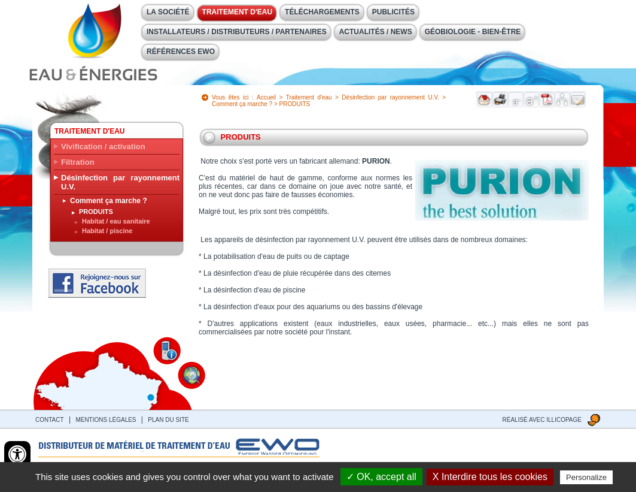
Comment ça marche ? (108, 201)
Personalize (586, 477)
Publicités (393, 12)
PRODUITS (96, 211)
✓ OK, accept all (381, 477)
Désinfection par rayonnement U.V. (120, 182)
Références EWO (181, 51)
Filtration (78, 162)
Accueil (266, 97)
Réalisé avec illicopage (542, 419)
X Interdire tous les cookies (490, 477)
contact (49, 419)
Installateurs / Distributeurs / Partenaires (237, 32)
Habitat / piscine (107, 230)
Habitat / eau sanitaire (116, 221)
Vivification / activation (103, 146)
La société (168, 12)
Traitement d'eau (237, 12)
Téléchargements (322, 12)
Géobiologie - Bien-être (473, 32)
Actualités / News (375, 32)
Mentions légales (105, 419)
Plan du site (168, 419)
